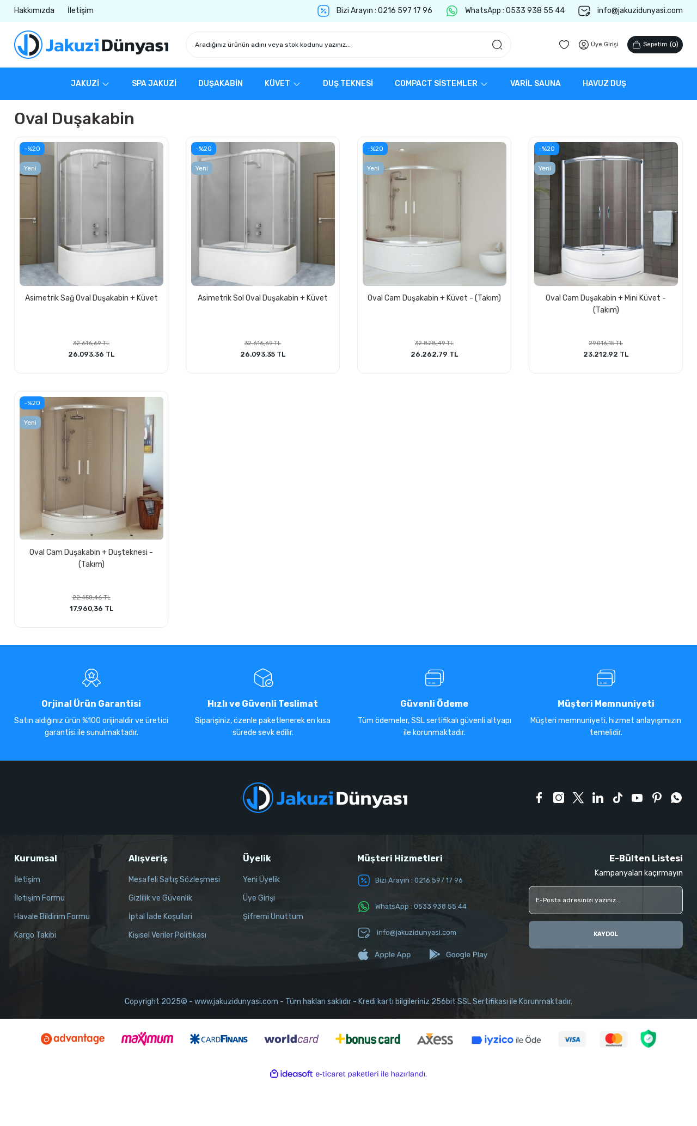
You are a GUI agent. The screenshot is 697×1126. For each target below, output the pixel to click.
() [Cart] (652, 44)
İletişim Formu (39, 904)
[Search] (348, 45)
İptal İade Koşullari (160, 923)
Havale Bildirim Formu (52, 923)
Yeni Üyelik (261, 886)
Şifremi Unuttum (273, 923)
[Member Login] (592, 44)
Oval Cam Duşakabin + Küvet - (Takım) (434, 296)
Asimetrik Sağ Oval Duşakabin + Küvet (91, 296)
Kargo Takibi (35, 941)
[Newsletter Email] (606, 906)
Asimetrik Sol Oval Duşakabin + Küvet (263, 296)
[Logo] (91, 44)
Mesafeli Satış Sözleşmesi (174, 886)
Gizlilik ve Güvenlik (160, 904)
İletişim (27, 886)
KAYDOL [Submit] (606, 941)
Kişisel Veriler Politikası (167, 941)
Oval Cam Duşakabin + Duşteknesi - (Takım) (91, 559)
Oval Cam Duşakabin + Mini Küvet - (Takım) (606, 302)
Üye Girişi (259, 904)
